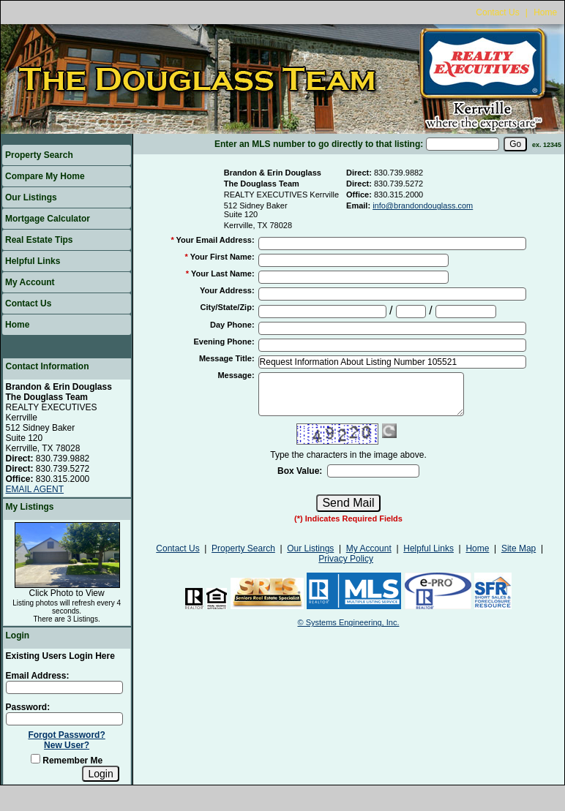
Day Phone (232, 324)
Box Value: (299, 471)
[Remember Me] (35, 758)
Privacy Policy (345, 559)
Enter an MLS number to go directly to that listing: (318, 144)
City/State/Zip (228, 307)
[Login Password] (64, 718)
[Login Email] (64, 687)
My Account (30, 282)
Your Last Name (223, 273)
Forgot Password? (66, 735)
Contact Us (497, 12)
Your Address (227, 290)
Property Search (39, 155)
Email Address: (38, 676)
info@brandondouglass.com (423, 205)
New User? (66, 745)
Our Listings (31, 197)
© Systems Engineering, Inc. (349, 622)
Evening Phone (223, 341)
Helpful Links (32, 261)
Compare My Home (45, 176)
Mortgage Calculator (47, 219)
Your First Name (222, 256)
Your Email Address (215, 239)
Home (545, 12)
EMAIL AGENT (35, 489)
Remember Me (66, 760)
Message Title (227, 358)
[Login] (100, 774)
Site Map (518, 548)
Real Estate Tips (38, 240)
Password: (28, 707)
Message (235, 375)
